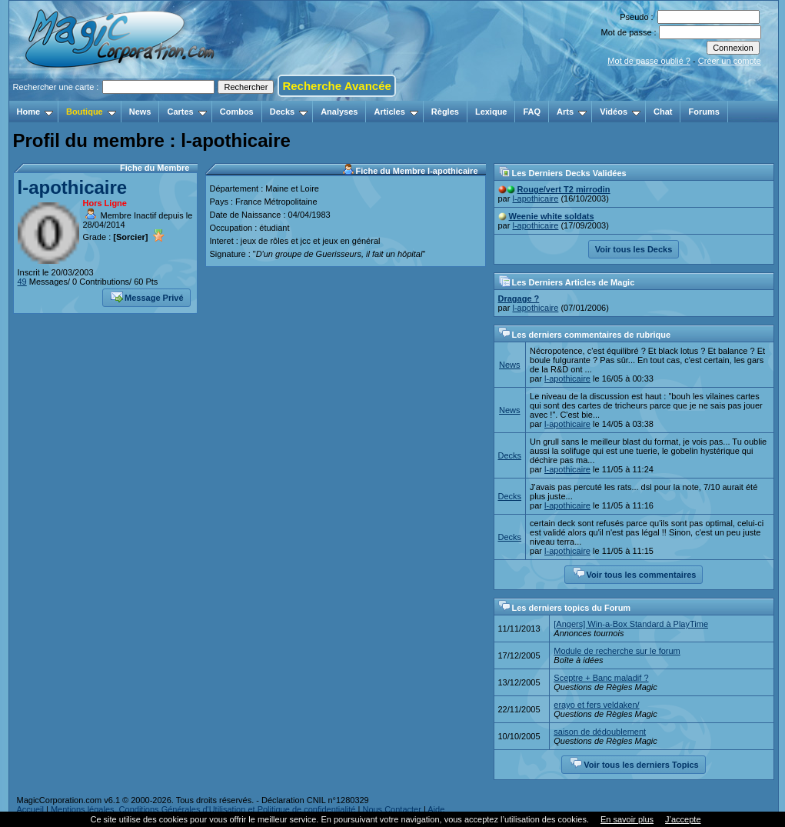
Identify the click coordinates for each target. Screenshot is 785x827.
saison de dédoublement (600, 731)
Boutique (91, 111)
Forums (703, 111)
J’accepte (682, 819)
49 (22, 281)
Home (35, 111)
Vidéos (620, 111)
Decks (289, 111)
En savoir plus (627, 819)
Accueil (30, 809)
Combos (237, 111)
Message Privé (147, 296)
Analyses (339, 111)
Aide (435, 809)
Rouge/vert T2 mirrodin (563, 189)
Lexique (491, 111)
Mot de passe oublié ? (648, 60)
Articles (395, 111)
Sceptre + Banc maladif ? (601, 677)
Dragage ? (519, 298)
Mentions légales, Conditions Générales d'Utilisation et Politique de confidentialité (203, 809)
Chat (663, 111)
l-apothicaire (73, 187)
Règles (445, 111)
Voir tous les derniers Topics (634, 763)
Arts (572, 111)
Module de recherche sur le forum (617, 650)
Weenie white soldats (551, 216)
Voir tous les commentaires (635, 573)
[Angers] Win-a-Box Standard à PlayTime (631, 624)
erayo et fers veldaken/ (596, 704)
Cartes (186, 111)
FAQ (532, 111)
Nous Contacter (391, 809)
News (140, 111)
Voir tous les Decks (634, 249)
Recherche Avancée (336, 85)
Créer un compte (729, 60)
